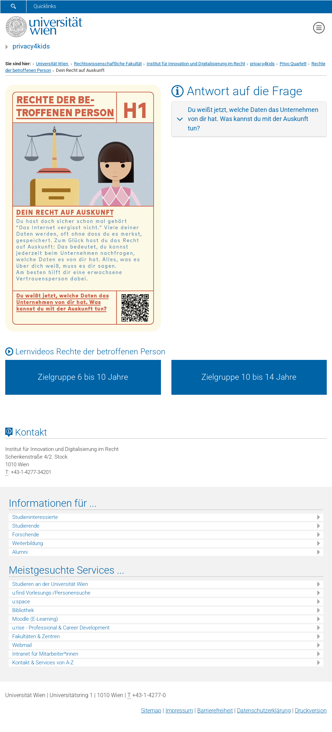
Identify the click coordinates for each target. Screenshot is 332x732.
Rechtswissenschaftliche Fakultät (108, 63)
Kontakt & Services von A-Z (43, 662)
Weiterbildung (27, 543)
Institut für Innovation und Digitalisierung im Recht (196, 63)
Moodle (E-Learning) (35, 619)
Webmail (22, 645)
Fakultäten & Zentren (36, 636)
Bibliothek (23, 610)
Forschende (25, 534)
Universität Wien (52, 63)
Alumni (20, 552)
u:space (21, 601)
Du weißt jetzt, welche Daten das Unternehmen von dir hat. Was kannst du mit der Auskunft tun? (253, 119)
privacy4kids (31, 46)
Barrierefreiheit (215, 710)
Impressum (179, 710)
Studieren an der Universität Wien (50, 584)
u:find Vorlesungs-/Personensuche (51, 593)
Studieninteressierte (35, 517)
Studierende (25, 526)
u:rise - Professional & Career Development (61, 628)
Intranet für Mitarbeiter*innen (45, 654)
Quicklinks (45, 6)
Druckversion (311, 710)
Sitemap (151, 710)
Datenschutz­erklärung (264, 710)
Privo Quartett (293, 63)
